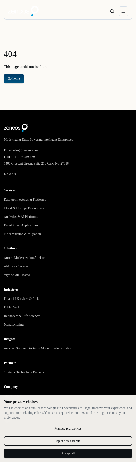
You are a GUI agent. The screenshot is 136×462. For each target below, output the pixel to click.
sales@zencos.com (25, 150)
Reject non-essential (67, 441)
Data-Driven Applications (21, 225)
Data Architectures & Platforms (25, 199)
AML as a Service (16, 266)
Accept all (68, 453)
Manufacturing (14, 324)
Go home (14, 78)
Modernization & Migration (22, 234)
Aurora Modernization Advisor (24, 258)
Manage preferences (67, 428)
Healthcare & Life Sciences (22, 316)
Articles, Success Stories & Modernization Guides (37, 348)
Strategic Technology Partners (24, 372)
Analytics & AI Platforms (21, 216)
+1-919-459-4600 (25, 157)
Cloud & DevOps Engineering (24, 208)
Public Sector (13, 307)
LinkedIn (10, 174)
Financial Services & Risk (21, 299)
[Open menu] (123, 11)
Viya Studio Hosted (17, 275)
